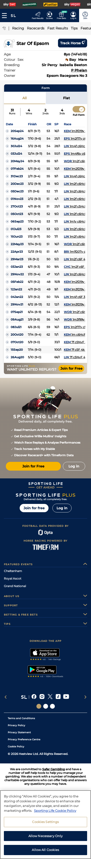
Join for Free (71, 368)
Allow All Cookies (45, 853)
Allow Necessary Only (45, 839)
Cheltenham (13, 571)
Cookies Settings (45, 825)
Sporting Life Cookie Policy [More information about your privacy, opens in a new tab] (55, 813)
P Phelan (79, 70)
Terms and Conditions (21, 718)
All (24, 98)
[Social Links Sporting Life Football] (52, 706)
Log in (62, 508)
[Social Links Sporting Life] (38, 706)
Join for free (34, 508)
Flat (66, 98)
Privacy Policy (16, 725)
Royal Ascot (12, 578)
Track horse (72, 43)
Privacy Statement (19, 732)
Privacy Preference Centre (24, 739)
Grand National (15, 586)
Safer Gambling (53, 769)
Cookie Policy (16, 746)
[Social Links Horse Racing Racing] (45, 706)
